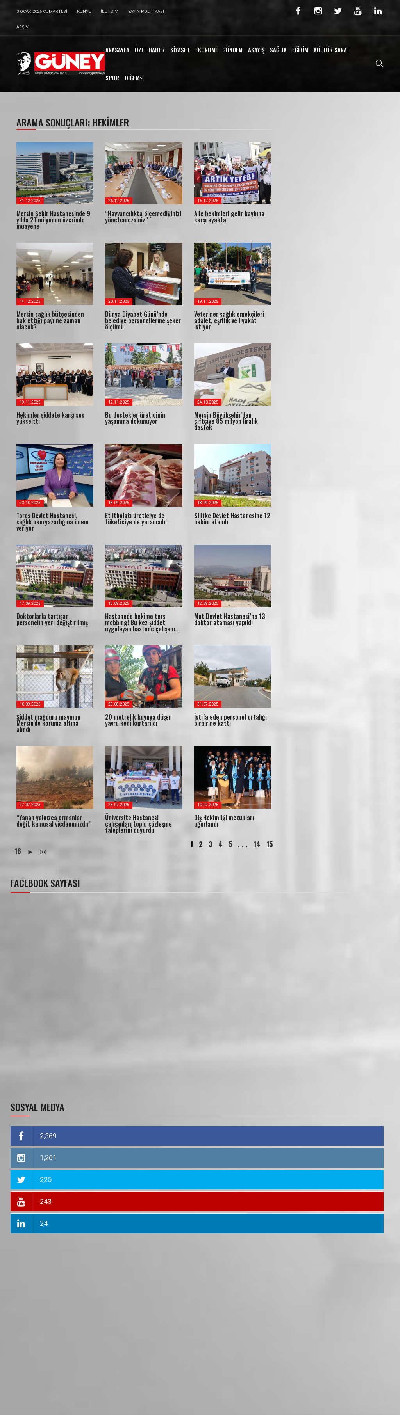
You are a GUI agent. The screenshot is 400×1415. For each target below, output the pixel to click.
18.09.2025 (118, 503)
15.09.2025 (118, 603)
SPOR (112, 77)
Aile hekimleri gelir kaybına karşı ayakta (229, 216)
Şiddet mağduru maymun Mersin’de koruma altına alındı (48, 723)
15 (269, 844)
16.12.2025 (207, 201)
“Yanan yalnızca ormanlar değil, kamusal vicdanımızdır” (54, 820)
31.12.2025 (30, 201)
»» (43, 851)
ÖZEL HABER (150, 49)
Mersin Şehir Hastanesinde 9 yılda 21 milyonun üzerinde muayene (53, 220)
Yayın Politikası (146, 11)
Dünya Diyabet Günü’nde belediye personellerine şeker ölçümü (143, 320)
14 (257, 844)
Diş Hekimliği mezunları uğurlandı (224, 820)
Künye (84, 11)
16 (17, 851)
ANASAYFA (117, 49)
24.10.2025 (207, 402)
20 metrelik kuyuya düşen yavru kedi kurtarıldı (138, 720)
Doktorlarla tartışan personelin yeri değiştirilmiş (52, 619)
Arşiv (22, 27)
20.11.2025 (118, 301)
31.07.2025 (207, 704)
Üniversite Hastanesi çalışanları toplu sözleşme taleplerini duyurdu (138, 824)
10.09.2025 (30, 704)
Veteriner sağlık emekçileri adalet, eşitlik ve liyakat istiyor (229, 320)
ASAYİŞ (256, 49)
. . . (243, 844)
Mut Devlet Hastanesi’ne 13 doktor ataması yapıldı (229, 619)
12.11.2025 (118, 402)
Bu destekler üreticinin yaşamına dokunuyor (135, 418)
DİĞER (132, 77)
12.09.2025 (207, 603)
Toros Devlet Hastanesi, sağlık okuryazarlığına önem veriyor (52, 522)
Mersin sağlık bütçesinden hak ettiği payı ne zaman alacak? (50, 320)
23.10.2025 (30, 503)
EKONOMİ (206, 49)
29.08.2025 (118, 704)
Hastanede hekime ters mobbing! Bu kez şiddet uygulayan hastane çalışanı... (142, 622)
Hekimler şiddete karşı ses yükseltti (50, 418)
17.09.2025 (30, 603)
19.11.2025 (207, 301)
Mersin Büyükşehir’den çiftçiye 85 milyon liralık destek (226, 421)
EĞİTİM (300, 49)
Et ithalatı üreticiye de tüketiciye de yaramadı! (136, 518)
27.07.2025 (30, 805)
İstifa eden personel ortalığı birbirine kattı (230, 720)
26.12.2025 (118, 201)
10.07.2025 (207, 805)
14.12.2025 (30, 301)
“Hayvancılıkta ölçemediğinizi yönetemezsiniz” (143, 216)
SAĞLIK (278, 49)
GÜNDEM (232, 49)
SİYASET (180, 49)
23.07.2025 (118, 805)
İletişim (109, 11)
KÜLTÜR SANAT (332, 49)
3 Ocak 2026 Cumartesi (41, 11)
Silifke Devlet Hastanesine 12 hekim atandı (232, 518)
